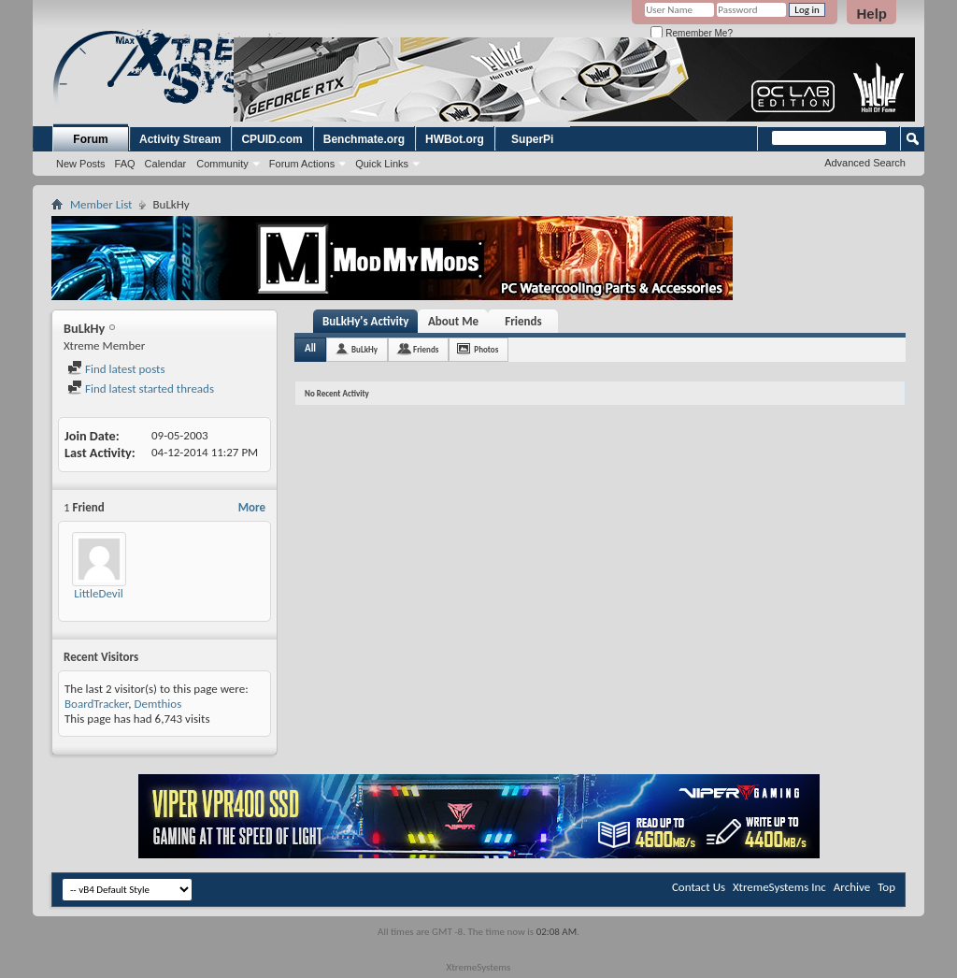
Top (886, 887)
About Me (453, 321)
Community (222, 163)
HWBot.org (454, 139)
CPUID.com (271, 139)
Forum (90, 139)
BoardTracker (96, 704)
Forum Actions (302, 163)
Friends (523, 321)
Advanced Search (865, 162)
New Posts (81, 163)
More (251, 507)
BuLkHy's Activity (365, 321)
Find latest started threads (140, 388)
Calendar (166, 163)
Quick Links (381, 163)
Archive (852, 887)
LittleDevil (98, 593)
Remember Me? (691, 33)
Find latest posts (116, 369)
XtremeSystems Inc (779, 887)
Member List (101, 204)
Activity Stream (180, 139)
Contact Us (698, 887)
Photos (486, 349)
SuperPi (532, 139)
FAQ (125, 163)
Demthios (157, 704)
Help (871, 14)
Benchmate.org (364, 139)
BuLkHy (364, 349)
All (310, 348)
